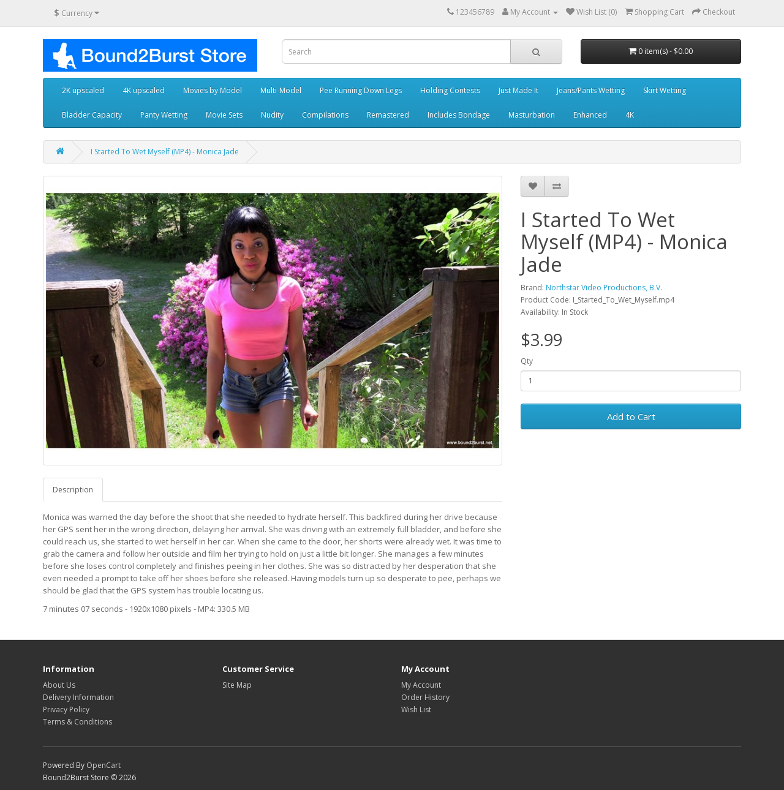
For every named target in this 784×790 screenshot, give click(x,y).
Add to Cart (631, 416)
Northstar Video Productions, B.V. (604, 287)
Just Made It (518, 90)
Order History (425, 697)
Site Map (237, 685)
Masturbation (531, 115)
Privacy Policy (66, 709)
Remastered (388, 115)
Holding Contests (450, 90)
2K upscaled (83, 90)
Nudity (272, 115)
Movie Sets (224, 115)
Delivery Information (78, 697)
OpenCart (103, 765)
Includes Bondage (459, 115)
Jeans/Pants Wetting (591, 90)
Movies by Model (212, 90)
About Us (59, 685)
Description (73, 489)
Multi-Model (280, 90)
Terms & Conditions (77, 722)
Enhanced (590, 115)
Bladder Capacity (92, 115)
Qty (527, 361)
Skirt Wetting (664, 90)
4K (629, 115)
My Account (421, 685)
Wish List (416, 709)
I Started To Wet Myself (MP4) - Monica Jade (165, 151)
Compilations (325, 115)
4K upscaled (144, 90)
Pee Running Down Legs (361, 90)
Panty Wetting (163, 115)
